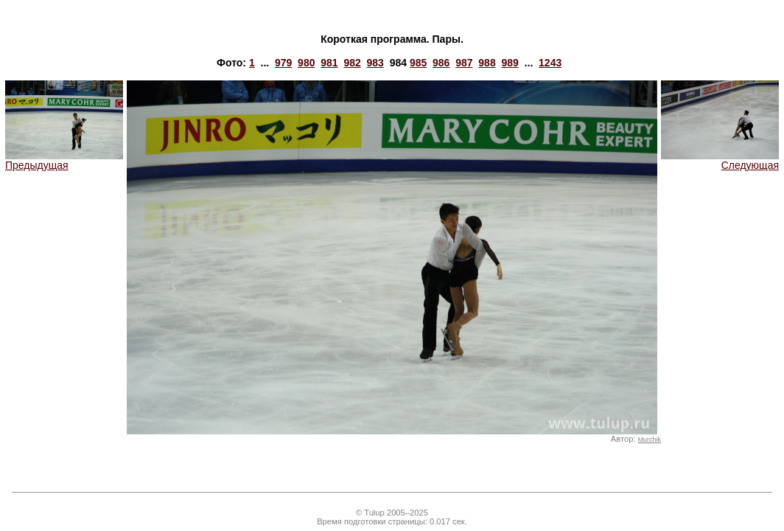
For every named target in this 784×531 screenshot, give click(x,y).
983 (375, 63)
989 (509, 63)
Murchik (649, 439)
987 (463, 63)
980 (306, 63)
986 (441, 63)
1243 (550, 63)
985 (418, 63)
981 (329, 63)
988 (486, 63)
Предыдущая (64, 160)
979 (283, 63)
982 (351, 63)
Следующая (720, 160)
